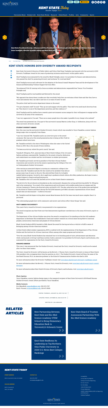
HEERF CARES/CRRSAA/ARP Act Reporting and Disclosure (91, 392)
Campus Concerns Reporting (88, 380)
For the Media (84, 385)
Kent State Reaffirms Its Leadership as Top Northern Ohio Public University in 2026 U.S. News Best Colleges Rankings (48, 346)
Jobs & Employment (86, 387)
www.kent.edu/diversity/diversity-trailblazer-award (79, 260)
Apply (70, 2)
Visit (76, 2)
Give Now (84, 2)
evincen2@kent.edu (34, 288)
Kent (10, 61)
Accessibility (84, 376)
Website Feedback (85, 395)
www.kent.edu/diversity (85, 269)
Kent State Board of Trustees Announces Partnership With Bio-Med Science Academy (85, 314)
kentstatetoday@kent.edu (36, 380)
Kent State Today (54, 8)
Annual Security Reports (87, 378)
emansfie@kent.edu (33, 286)
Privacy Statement (85, 389)
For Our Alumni (85, 383)
